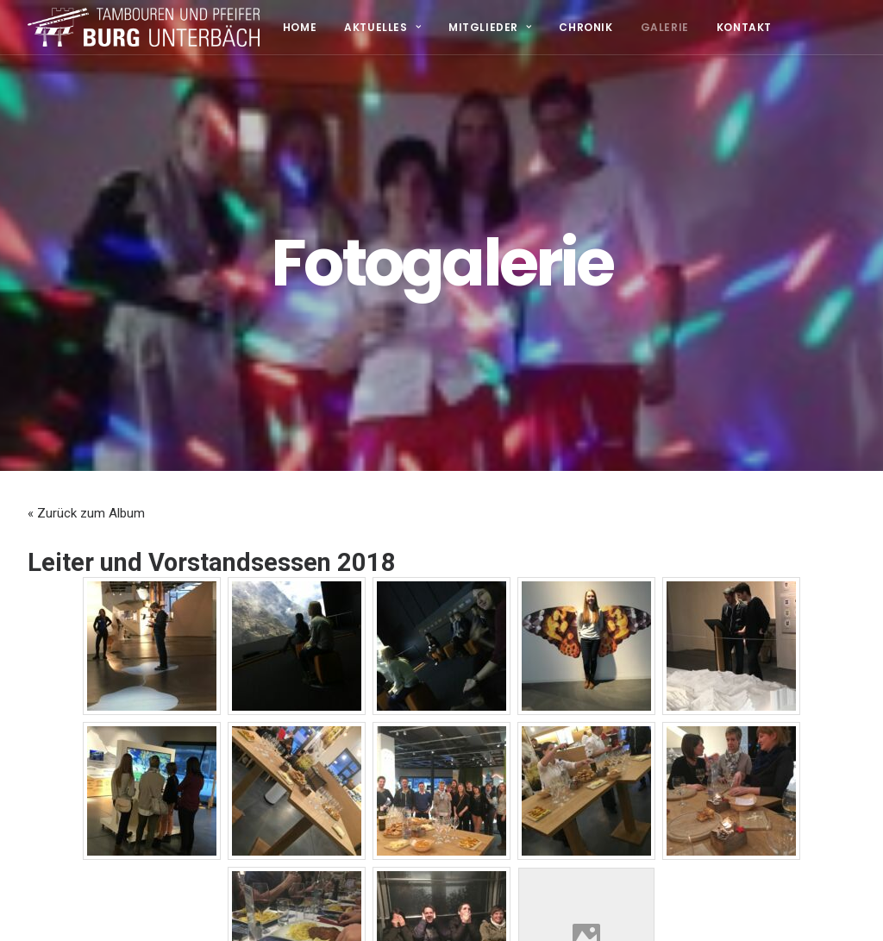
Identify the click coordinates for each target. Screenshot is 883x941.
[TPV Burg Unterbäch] (144, 27)
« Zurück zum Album (86, 467)
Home (299, 27)
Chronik (585, 27)
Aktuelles (382, 27)
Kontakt (744, 27)
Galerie (665, 27)
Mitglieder (489, 27)
